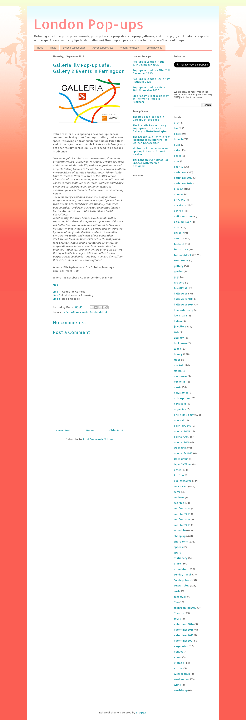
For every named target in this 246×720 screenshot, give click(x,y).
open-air (179, 420)
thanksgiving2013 (185, 607)
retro (177, 491)
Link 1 (56, 291)
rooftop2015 (182, 508)
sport (177, 552)
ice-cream (180, 315)
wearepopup (182, 673)
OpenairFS (180, 447)
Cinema (178, 188)
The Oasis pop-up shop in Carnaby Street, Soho (148, 118)
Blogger (141, 712)
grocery (179, 282)
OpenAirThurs (183, 464)
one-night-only (184, 414)
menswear (180, 376)
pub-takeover (182, 480)
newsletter (181, 392)
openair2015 (182, 431)
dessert (179, 232)
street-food (181, 569)
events (84, 312)
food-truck (181, 249)
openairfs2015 (183, 453)
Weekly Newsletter (130, 47)
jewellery (180, 326)
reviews (179, 497)
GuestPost (180, 287)
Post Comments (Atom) (98, 439)
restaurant (181, 486)
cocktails (180, 205)
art (176, 122)
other (177, 469)
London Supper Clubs (74, 47)
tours (177, 618)
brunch (178, 139)
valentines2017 (183, 635)
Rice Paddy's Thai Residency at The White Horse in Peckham (151, 98)
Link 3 (56, 298)
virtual (178, 668)
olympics (180, 409)
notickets (180, 403)
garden (178, 271)
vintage (179, 662)
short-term (181, 541)
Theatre (179, 613)
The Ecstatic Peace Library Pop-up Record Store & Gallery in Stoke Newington (150, 128)
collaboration (183, 216)
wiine (177, 684)
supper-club (181, 585)
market (178, 365)
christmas (180, 172)
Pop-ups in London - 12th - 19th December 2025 (149, 63)
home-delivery (183, 310)
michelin (179, 381)
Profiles (179, 475)
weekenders (181, 679)
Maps (53, 47)
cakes (177, 155)
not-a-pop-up (182, 398)
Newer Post (63, 430)
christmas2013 (183, 177)
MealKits (179, 370)
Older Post (116, 430)
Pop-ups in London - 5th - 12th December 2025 (151, 72)
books (178, 133)
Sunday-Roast (183, 580)
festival (179, 244)
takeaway (180, 596)
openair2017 (181, 436)
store (177, 563)
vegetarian (181, 646)
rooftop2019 (182, 525)
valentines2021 (184, 640)
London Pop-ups (89, 23)
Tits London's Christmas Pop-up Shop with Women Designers (151, 162)
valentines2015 (184, 629)
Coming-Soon (182, 221)
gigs (177, 276)
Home (40, 47)
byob (177, 144)
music (177, 387)
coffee (74, 312)
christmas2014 (183, 183)
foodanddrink (98, 312)
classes (179, 194)
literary (179, 337)
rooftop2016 (182, 514)
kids (176, 332)
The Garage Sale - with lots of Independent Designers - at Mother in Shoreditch (152, 139)
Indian (178, 321)
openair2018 (182, 442)
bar (176, 128)
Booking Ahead (154, 47)
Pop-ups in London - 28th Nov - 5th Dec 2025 (151, 80)
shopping (180, 535)
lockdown (180, 343)
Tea (176, 602)
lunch (177, 348)
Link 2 (56, 295)
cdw (177, 161)
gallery (179, 265)
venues (178, 651)
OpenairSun (181, 458)
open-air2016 (182, 425)
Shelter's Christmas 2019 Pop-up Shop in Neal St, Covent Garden (151, 151)
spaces (178, 546)
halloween (181, 293)
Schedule (180, 530)
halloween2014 (184, 304)
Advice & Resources (102, 47)
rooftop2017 (182, 519)
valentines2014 (184, 624)
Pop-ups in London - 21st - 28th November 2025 (149, 89)
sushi (177, 591)
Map (55, 284)
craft (177, 227)
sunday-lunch (183, 574)
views (178, 657)
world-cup (181, 690)
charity (178, 166)
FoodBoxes (181, 260)
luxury (178, 354)
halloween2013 (184, 298)
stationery (181, 557)
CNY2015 (179, 199)
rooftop (179, 502)
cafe (65, 312)
